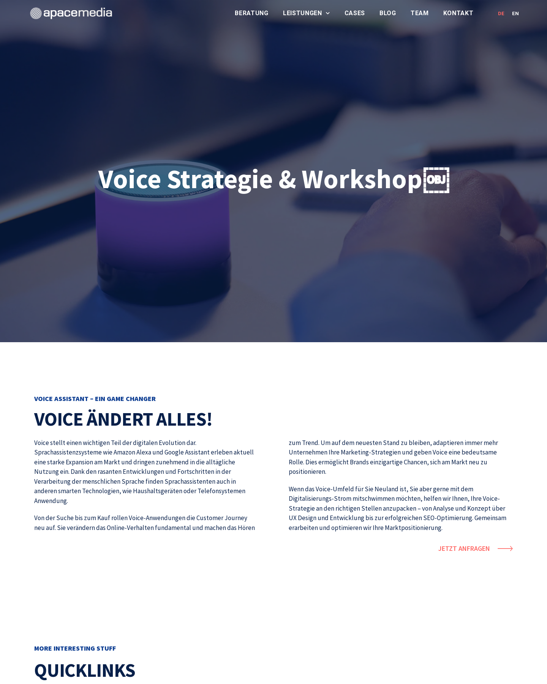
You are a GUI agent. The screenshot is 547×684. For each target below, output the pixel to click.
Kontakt (458, 13)
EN (515, 13)
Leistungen (306, 13)
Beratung (252, 13)
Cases (355, 13)
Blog (387, 13)
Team (420, 13)
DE (501, 13)
